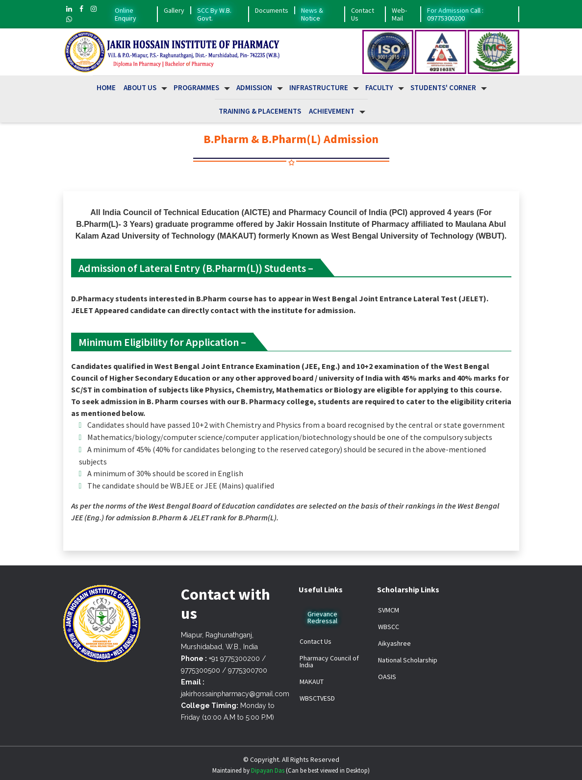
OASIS (387, 676)
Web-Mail (399, 14)
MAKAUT (312, 681)
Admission (254, 87)
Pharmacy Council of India (329, 661)
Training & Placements (260, 111)
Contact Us (362, 14)
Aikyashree (394, 643)
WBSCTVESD (317, 698)
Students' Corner (443, 87)
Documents (271, 10)
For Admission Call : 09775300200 (455, 14)
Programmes (196, 87)
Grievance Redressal (322, 617)
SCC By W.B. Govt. (214, 14)
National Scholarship (407, 660)
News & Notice (312, 14)
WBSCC (388, 626)
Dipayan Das (267, 770)
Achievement (331, 111)
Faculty (379, 87)
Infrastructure (318, 87)
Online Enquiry (125, 14)
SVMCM (388, 610)
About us (140, 87)
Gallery (174, 10)
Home (106, 87)
